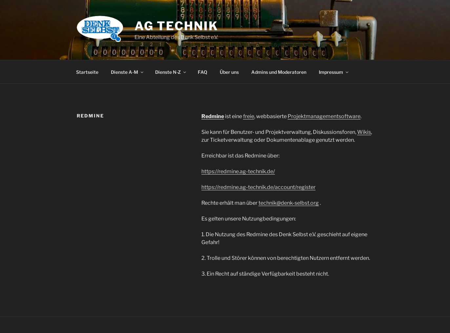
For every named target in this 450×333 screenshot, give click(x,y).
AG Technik (176, 26)
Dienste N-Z (171, 72)
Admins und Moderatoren (278, 72)
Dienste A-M (127, 72)
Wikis (364, 132)
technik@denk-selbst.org (288, 203)
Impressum (334, 72)
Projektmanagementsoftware (324, 116)
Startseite (87, 72)
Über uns (229, 72)
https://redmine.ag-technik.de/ (238, 171)
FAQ (202, 72)
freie (248, 116)
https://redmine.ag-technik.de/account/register (258, 187)
